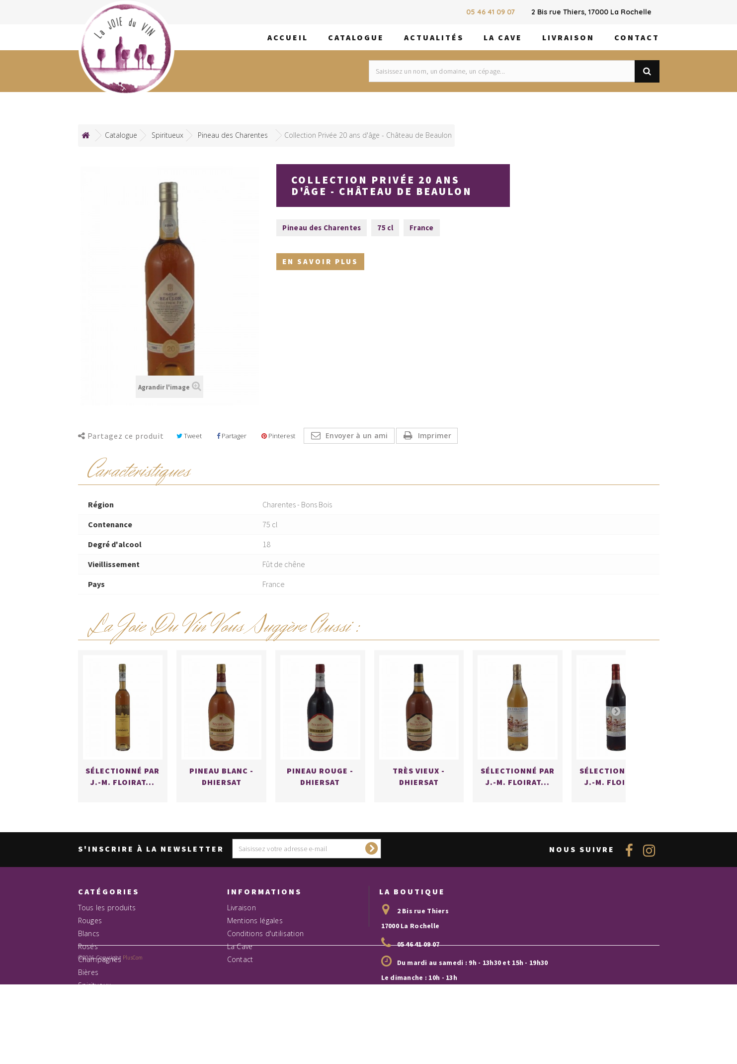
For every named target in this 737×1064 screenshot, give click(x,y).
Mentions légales (255, 955)
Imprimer (434, 435)
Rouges (90, 955)
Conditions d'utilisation (265, 968)
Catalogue (356, 37)
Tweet (189, 435)
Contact (636, 37)
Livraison (568, 37)
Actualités (434, 37)
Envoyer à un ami (357, 435)
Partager (231, 435)
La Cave (503, 37)
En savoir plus (320, 263)
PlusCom (133, 1056)
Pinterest (278, 435)
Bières (88, 1007)
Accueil (287, 37)
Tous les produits (107, 942)
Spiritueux (94, 1020)
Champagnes (100, 994)
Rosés (88, 981)
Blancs (89, 968)
